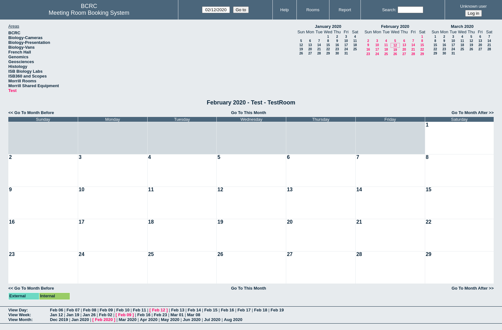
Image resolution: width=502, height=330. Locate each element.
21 (319, 49)
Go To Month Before (34, 112)
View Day (17, 310)
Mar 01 (176, 314)
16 (337, 45)
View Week (19, 314)
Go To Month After (470, 112)
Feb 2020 (104, 319)
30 (337, 53)
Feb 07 (73, 310)
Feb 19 (277, 310)
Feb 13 (177, 310)
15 (328, 45)
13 (310, 45)
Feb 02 (105, 314)
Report (345, 9)
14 (319, 45)
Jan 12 (56, 314)
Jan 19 (72, 314)
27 (310, 53)
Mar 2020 (128, 319)
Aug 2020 (233, 319)
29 (328, 53)
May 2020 (170, 319)
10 (346, 41)
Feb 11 (139, 310)
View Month (19, 319)
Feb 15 (210, 310)
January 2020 (328, 26)
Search (388, 9)
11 (355, 41)
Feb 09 (106, 310)
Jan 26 (89, 314)
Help (284, 9)
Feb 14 (194, 310)
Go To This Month (248, 112)
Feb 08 (89, 310)
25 (355, 49)
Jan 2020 (80, 319)
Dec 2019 (59, 319)
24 (346, 49)
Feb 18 (260, 310)
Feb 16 (227, 310)
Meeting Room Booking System (89, 13)
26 (301, 53)
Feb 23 (160, 314)
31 (346, 53)
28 (319, 53)
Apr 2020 (149, 319)
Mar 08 (193, 314)
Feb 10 (122, 310)
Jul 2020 (212, 319)
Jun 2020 (192, 319)
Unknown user (473, 6)
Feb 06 (56, 310)
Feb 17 (244, 310)
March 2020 (462, 26)
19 (301, 49)
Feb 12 (158, 310)
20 (310, 49)
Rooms (313, 9)
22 (328, 49)
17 (346, 45)
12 (301, 45)
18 (355, 45)
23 (337, 49)
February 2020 (395, 26)
